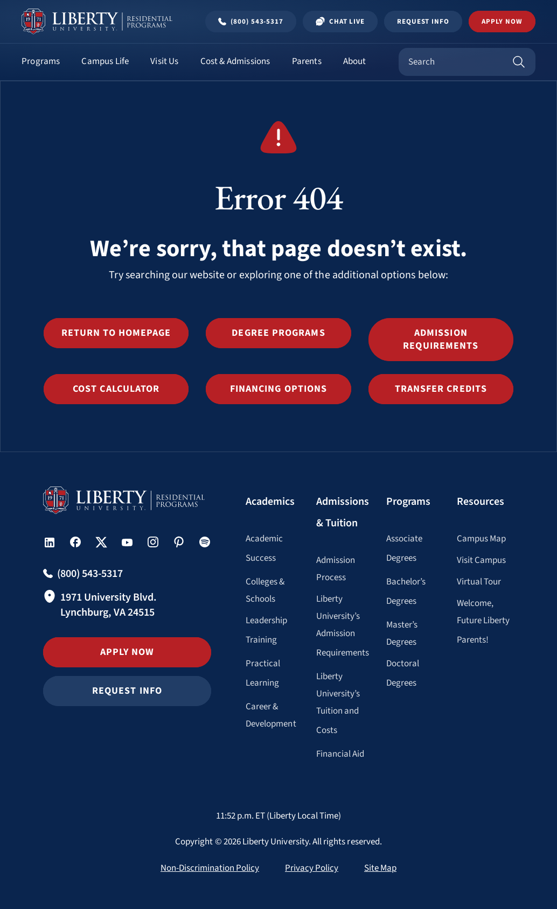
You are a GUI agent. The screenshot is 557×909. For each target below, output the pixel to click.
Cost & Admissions (235, 61)
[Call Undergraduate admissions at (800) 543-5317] (250, 21)
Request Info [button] (127, 690)
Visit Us (164, 61)
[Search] (519, 62)
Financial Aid (340, 754)
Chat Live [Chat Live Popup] (340, 21)
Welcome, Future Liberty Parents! (483, 621)
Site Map (380, 868)
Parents (307, 61)
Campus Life (105, 61)
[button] (116, 333)
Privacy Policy (311, 868)
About (354, 61)
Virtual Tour (479, 581)
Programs (41, 61)
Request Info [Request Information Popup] (423, 21)
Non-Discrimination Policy (210, 868)
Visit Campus (481, 560)
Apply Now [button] (502, 21)
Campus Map (481, 538)
